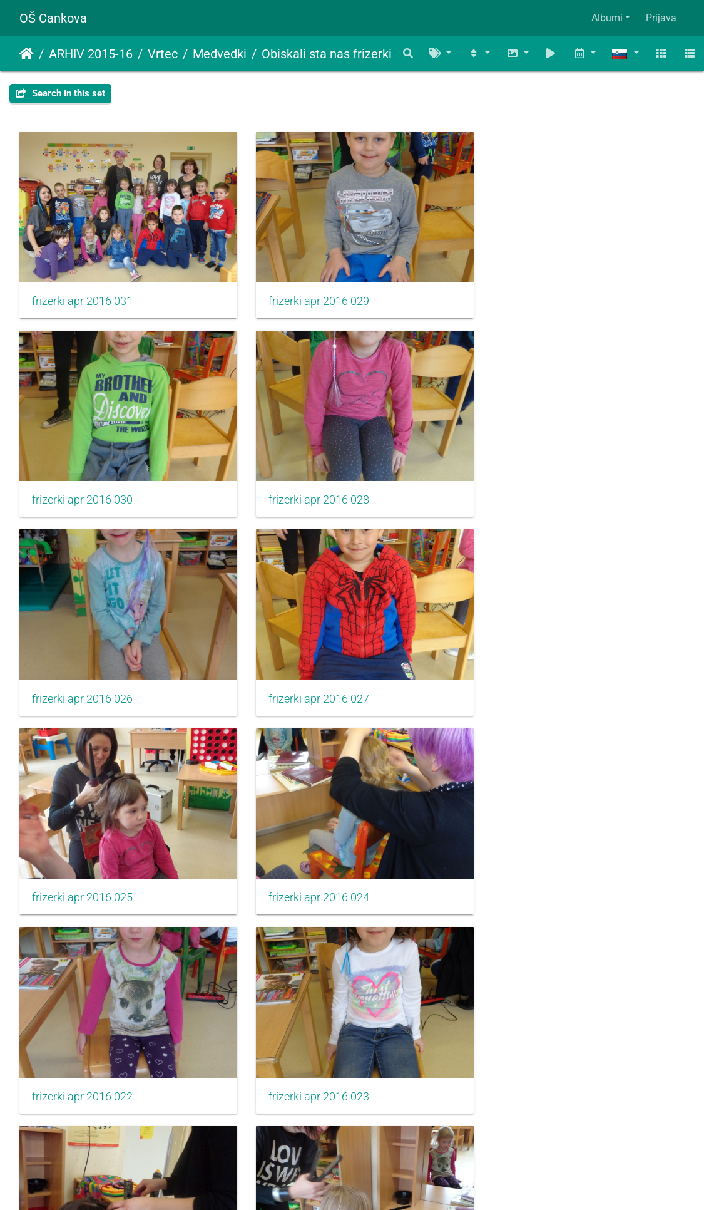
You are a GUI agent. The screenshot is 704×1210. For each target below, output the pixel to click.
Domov (26, 53)
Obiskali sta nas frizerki (327, 53)
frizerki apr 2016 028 (82, 488)
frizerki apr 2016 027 (538, 488)
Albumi (607, 18)
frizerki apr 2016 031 (82, 295)
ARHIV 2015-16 (91, 53)
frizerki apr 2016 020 (82, 1066)
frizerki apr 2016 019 (538, 873)
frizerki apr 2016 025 (82, 681)
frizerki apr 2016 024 (310, 681)
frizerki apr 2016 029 (310, 295)
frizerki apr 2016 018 (310, 1066)
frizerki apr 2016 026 (310, 488)
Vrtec (163, 53)
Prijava (661, 18)
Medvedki (220, 53)
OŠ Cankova (53, 18)
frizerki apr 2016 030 (538, 295)
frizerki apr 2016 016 (538, 1066)
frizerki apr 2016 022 (538, 681)
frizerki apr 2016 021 (310, 873)
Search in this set (60, 93)
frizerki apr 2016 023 (82, 873)
